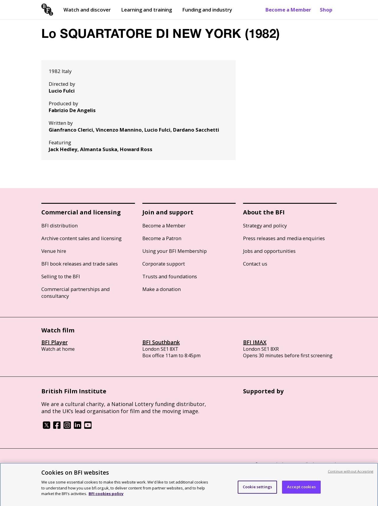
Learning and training (146, 9)
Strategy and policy (265, 225)
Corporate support (163, 263)
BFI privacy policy (57, 464)
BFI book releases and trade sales (79, 263)
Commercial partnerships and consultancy (75, 292)
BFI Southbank (161, 342)
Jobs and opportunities (269, 251)
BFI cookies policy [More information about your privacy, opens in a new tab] (106, 496)
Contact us (255, 263)
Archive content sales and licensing (81, 238)
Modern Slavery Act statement (135, 464)
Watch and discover (87, 9)
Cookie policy (90, 464)
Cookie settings (257, 490)
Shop (326, 9)
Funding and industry (207, 9)
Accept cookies (301, 490)
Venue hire (53, 251)
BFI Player (54, 342)
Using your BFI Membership (174, 251)
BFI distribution (59, 225)
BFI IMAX (254, 342)
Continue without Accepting (350, 474)
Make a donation (161, 289)
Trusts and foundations (169, 276)
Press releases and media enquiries (284, 238)
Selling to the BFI (60, 276)
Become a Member (288, 9)
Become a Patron (161, 238)
